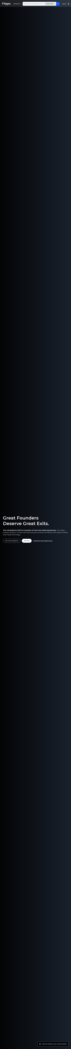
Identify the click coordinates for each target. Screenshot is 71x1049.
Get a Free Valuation (11, 541)
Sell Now (27, 541)
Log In (64, 4)
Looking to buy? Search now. (43, 541)
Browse (17, 4)
